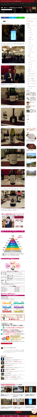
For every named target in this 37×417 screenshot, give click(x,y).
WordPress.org (28, 126)
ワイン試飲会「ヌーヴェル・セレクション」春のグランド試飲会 (18, 407)
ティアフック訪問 (28, 167)
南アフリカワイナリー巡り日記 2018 (32, 83)
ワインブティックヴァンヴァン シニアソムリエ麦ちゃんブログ (11, 414)
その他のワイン (30, 62)
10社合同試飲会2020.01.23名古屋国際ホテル (10, 369)
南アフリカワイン (30, 52)
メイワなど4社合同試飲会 (7, 373)
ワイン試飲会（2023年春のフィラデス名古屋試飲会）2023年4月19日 (13, 361)
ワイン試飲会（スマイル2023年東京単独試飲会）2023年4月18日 (6, 407)
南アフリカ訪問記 (22, 3)
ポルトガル (30, 50)
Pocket (6, 21)
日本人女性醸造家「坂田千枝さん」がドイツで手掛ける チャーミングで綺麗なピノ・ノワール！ (31, 150)
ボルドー (29, 48)
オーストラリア (30, 34)
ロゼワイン (30, 64)
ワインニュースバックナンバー (4, 4)
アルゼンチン (30, 30)
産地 (28, 27)
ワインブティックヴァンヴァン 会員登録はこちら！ (6, 343)
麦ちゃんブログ (29, 88)
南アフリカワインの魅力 (27, 3)
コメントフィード (29, 124)
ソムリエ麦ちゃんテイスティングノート (14, 3)
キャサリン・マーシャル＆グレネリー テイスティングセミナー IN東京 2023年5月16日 (18, 395)
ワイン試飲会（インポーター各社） (8, 9)
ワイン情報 (28, 69)
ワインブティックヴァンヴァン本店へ (5, 3)
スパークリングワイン (31, 60)
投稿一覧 (15, 347)
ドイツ (29, 43)
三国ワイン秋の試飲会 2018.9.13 (8, 365)
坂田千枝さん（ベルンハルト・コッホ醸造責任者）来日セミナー (6, 395)
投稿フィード (28, 122)
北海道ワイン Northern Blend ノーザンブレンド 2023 (33, 106)
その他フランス (30, 39)
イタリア (29, 32)
